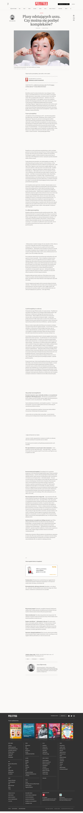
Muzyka (27, 764)
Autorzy (61, 764)
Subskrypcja (63, 717)
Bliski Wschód (11, 787)
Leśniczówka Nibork (22, 810)
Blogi (45, 10)
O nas (61, 767)
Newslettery (62, 747)
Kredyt (26, 754)
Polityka (10, 747)
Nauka (40, 10)
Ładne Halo (51, 810)
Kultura (34, 10)
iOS (43, 799)
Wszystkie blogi (46, 755)
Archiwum (62, 762)
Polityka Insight (14, 810)
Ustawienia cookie (28, 805)
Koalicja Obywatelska (12, 765)
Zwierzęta (62, 760)
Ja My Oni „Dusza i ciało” (30, 656)
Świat (24, 10)
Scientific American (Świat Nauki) (32, 785)
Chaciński (45, 752)
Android (45, 799)
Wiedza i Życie (11, 754)
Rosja (9, 789)
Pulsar (26, 784)
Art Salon (27, 777)
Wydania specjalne (12, 749)
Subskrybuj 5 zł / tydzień (62, 4)
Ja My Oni (10, 757)
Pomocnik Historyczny (12, 750)
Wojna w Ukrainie (12, 782)
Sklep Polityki (62, 769)
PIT (26, 749)
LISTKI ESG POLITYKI (29, 755)
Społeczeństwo (63, 754)
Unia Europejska (11, 784)
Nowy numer (14, 10)
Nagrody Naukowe (29, 789)
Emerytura (27, 752)
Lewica (9, 769)
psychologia (34, 660)
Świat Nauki (10, 755)
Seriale (26, 767)
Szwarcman (45, 749)
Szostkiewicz (45, 750)
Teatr (26, 770)
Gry (26, 772)
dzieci (28, 660)
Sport (61, 757)
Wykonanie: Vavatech (57, 810)
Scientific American (12, 752)
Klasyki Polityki (63, 759)
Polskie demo (45, 774)
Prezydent (10, 775)
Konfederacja (11, 774)
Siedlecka (45, 747)
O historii (44, 769)
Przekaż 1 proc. (63, 755)
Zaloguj (72, 4)
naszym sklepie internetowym (40, 88)
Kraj (19, 10)
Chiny (9, 790)
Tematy (61, 766)
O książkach (45, 767)
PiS (9, 767)
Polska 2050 (10, 772)
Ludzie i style (62, 749)
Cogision (49, 810)
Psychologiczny (46, 770)
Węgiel (26, 750)
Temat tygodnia (46, 762)
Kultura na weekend (47, 764)
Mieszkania (27, 747)
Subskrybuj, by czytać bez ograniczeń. (36, 82)
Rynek (29, 10)
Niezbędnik (10, 759)
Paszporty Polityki (29, 774)
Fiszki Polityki (62, 799)
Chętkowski (45, 754)
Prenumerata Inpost (54, 717)
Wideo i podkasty (52, 10)
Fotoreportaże (62, 750)
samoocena (42, 660)
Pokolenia (60, 10)
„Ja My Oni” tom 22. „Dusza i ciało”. (40, 86)
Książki (26, 762)
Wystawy (27, 769)
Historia (61, 752)
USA (9, 785)
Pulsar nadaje (45, 775)
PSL (9, 770)
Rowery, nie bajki (46, 772)
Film (26, 765)
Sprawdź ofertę (53, 576)
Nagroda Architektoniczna (30, 775)
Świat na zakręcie (46, 765)
